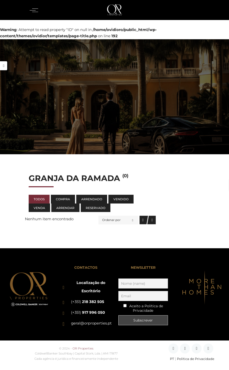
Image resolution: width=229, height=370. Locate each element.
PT (172, 359)
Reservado (95, 208)
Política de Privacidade (195, 359)
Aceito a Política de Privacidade (146, 308)
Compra (63, 199)
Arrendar (65, 208)
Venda (39, 208)
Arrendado (91, 199)
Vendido (121, 199)
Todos (39, 199)
